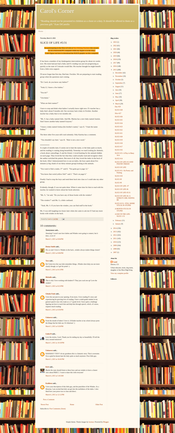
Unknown (49, 317)
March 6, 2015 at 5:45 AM (55, 376)
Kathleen (49, 383)
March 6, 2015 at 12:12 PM (55, 395)
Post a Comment (48, 399)
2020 (115, 52)
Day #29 (118, 107)
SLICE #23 (118, 127)
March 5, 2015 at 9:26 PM (54, 326)
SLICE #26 (118, 117)
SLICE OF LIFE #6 (121, 189)
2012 (115, 235)
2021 (115, 49)
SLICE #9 (118, 179)
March (117, 104)
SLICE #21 (118, 133)
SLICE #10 (118, 176)
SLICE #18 (118, 143)
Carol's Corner (57, 11)
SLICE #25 (118, 120)
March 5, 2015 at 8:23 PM (54, 286)
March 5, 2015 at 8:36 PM (54, 310)
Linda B (49, 334)
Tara (47, 261)
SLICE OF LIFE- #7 (122, 186)
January (118, 224)
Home (40, 31)
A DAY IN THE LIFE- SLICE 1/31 (122, 215)
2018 (115, 59)
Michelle (49, 277)
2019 (115, 56)
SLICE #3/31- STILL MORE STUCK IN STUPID (125, 204)
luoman (91, 422)
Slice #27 (118, 113)
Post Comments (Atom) (57, 409)
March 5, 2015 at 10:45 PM (55, 359)
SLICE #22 (118, 130)
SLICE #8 (118, 183)
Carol (115, 262)
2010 (115, 242)
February (118, 220)
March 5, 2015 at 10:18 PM (55, 343)
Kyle (47, 367)
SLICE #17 (118, 147)
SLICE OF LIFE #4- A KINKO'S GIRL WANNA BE (124, 198)
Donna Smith (50, 247)
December (119, 73)
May (117, 97)
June (117, 93)
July (116, 90)
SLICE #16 (118, 150)
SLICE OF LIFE (120, 167)
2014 (115, 228)
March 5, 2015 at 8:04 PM (54, 239)
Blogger (106, 422)
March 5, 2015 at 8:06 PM (54, 253)
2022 (115, 46)
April (117, 100)
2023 (115, 42)
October (118, 80)
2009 (115, 245)
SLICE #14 (118, 158)
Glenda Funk (50, 294)
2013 (115, 232)
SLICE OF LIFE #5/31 (123, 192)
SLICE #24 (118, 123)
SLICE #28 (118, 110)
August (118, 86)
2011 (115, 238)
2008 (115, 249)
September (119, 83)
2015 (115, 70)
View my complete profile (119, 273)
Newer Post (45, 404)
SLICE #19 (118, 140)
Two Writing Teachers (81, 48)
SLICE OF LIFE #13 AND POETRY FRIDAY (124, 163)
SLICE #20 (118, 137)
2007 (115, 252)
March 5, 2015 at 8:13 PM (54, 270)
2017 (115, 63)
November (119, 76)
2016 (115, 66)
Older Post (99, 404)
